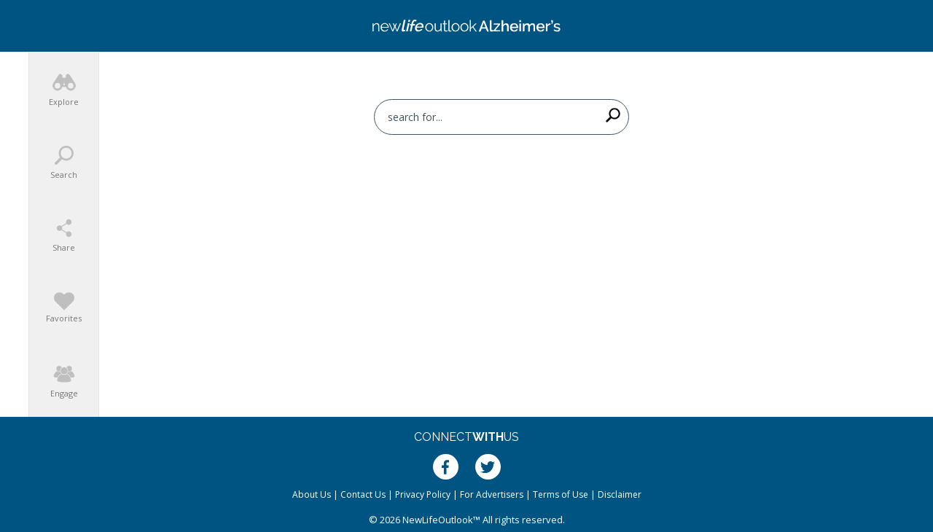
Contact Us (363, 494)
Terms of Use (560, 494)
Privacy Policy (422, 494)
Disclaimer (619, 494)
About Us (311, 494)
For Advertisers (491, 494)
